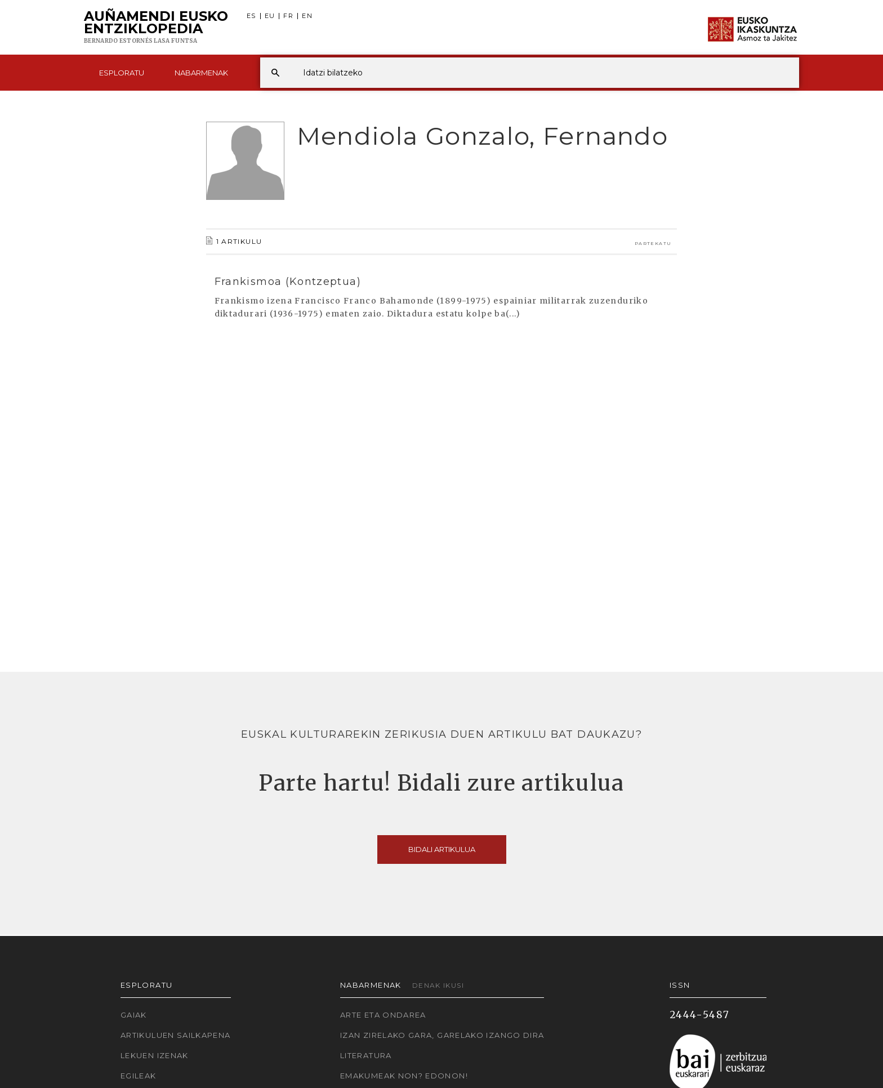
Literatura (366, 1055)
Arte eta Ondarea (383, 1014)
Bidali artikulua (441, 849)
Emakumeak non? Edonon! (404, 1075)
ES (251, 16)
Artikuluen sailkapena (176, 1035)
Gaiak (134, 1014)
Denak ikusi (438, 985)
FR (288, 16)
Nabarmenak (201, 72)
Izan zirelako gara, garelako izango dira (442, 1035)
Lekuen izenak (155, 1055)
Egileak (139, 1075)
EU (270, 16)
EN (307, 16)
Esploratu (121, 72)
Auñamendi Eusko (156, 27)
